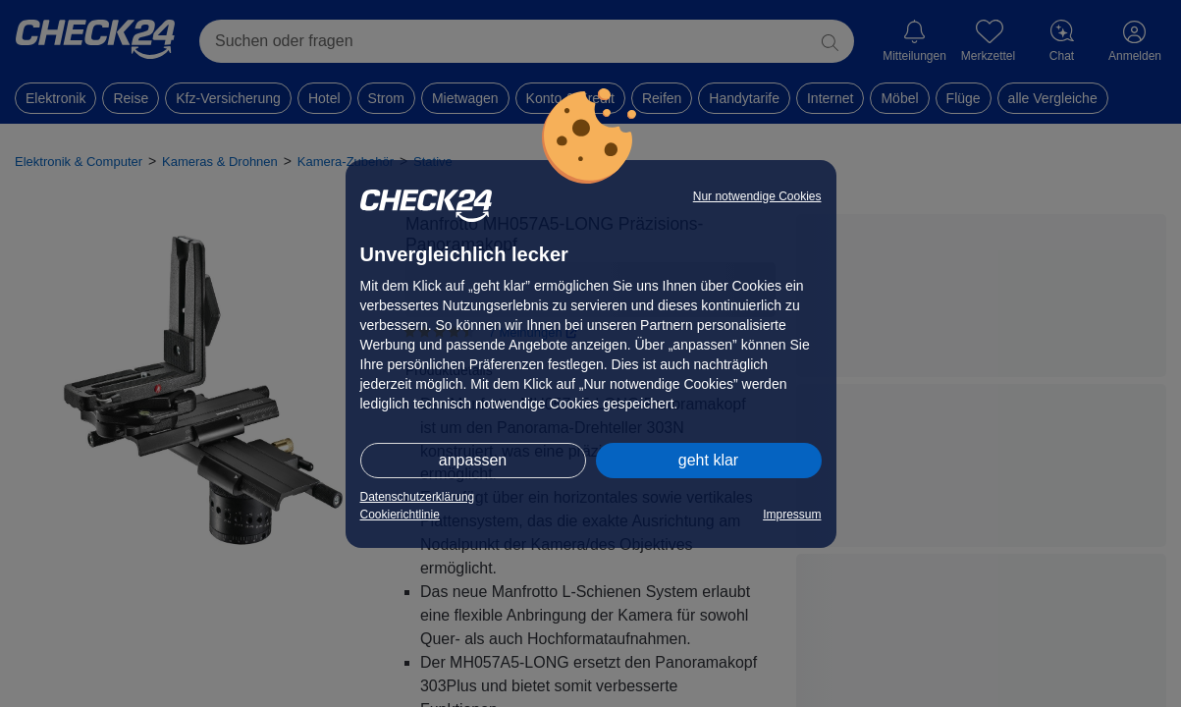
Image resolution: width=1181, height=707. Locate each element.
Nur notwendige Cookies (757, 196)
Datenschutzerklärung (417, 497)
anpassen (473, 460)
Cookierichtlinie (400, 514)
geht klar (708, 460)
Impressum (792, 514)
